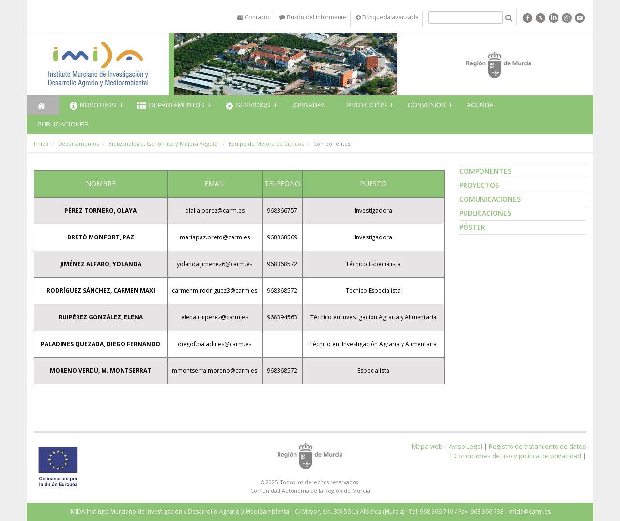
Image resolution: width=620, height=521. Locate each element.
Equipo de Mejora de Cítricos (266, 143)
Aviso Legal (465, 446)
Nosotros (93, 106)
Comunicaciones (490, 199)
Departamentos (170, 106)
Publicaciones (62, 124)
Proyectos (366, 105)
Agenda (480, 105)
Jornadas (309, 105)
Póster (472, 227)
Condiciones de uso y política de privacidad (517, 455)
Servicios (248, 106)
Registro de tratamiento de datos (537, 446)
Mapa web (427, 446)
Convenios (427, 105)
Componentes (485, 170)
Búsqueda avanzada (387, 17)
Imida (41, 143)
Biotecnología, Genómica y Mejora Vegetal (163, 143)
